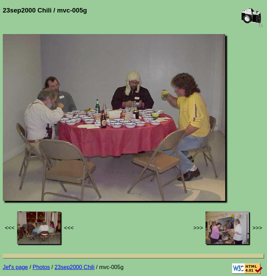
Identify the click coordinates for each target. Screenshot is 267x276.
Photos (41, 267)
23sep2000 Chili (75, 267)
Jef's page (15, 267)
